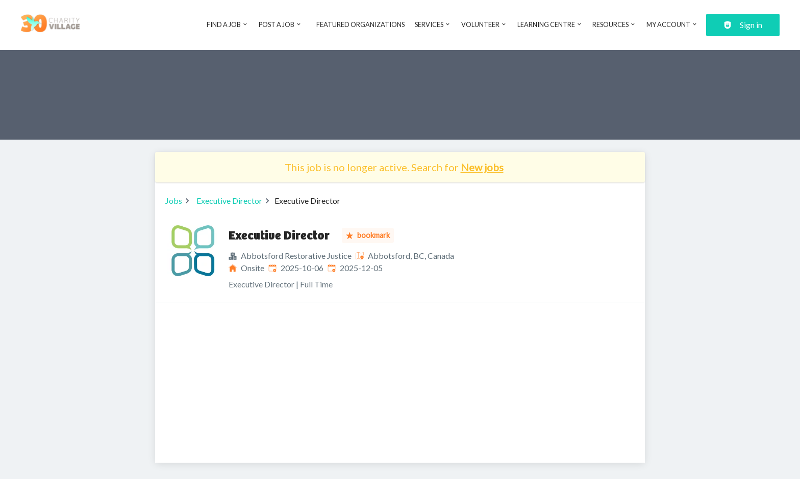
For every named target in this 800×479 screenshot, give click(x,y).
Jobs (173, 200)
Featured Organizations (360, 24)
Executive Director (229, 200)
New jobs (482, 167)
